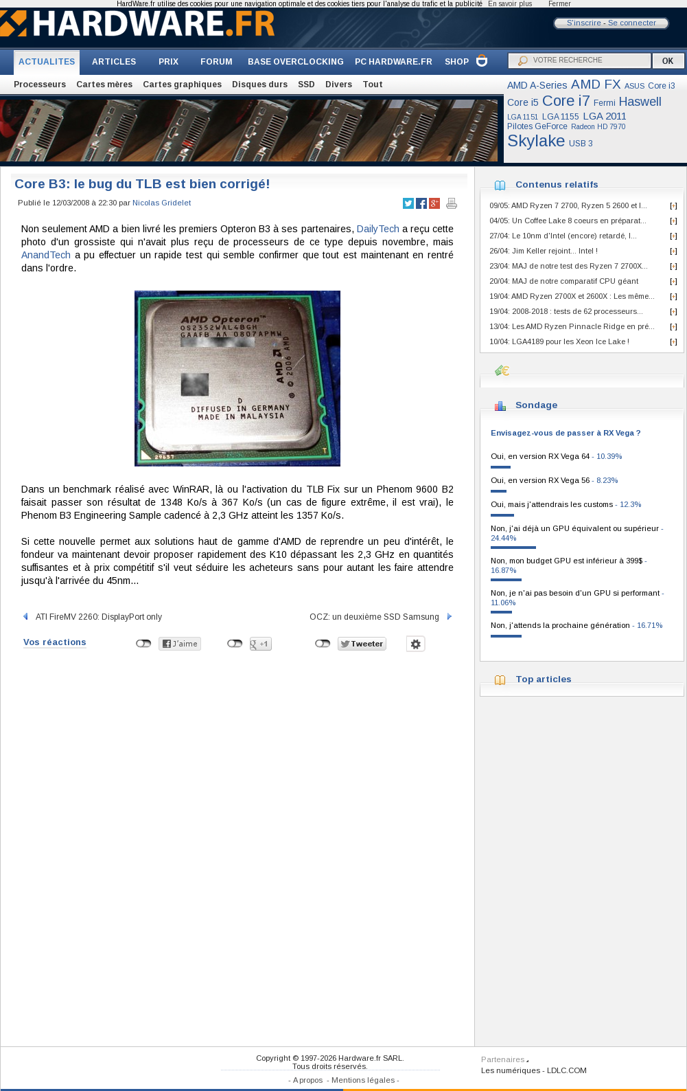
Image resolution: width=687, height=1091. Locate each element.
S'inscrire (584, 23)
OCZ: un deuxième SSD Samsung (382, 617)
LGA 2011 (605, 116)
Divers (338, 84)
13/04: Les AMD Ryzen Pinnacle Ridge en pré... (572, 326)
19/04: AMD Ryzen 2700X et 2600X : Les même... (572, 296)
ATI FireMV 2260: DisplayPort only (91, 617)
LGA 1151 (523, 117)
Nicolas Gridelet (161, 203)
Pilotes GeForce (537, 126)
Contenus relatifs (556, 184)
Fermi (605, 103)
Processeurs (40, 84)
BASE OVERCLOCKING (296, 62)
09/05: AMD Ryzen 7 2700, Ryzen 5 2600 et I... (568, 205)
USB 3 (581, 143)
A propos (308, 1080)
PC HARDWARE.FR (393, 62)
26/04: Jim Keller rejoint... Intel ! (543, 251)
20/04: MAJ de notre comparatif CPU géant (563, 281)
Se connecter (632, 23)
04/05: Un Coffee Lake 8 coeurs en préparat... (568, 220)
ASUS (634, 86)
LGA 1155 (560, 117)
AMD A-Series (537, 85)
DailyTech (378, 228)
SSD (306, 84)
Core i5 (523, 102)
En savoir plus (510, 4)
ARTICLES (114, 62)
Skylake (536, 140)
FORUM (216, 62)
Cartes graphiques (182, 84)
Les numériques (510, 1070)
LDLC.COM (567, 1070)
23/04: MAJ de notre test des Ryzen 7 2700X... (568, 266)
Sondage (536, 405)
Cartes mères (104, 84)
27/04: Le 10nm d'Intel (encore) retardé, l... (563, 236)
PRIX (168, 62)
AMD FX (596, 84)
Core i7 (566, 100)
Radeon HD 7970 (598, 127)
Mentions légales (363, 1080)
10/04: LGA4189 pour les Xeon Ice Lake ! (559, 341)
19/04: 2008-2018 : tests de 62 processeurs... (566, 311)
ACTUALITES (47, 62)
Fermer (559, 4)
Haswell (640, 102)
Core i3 (661, 86)
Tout (372, 84)
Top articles (543, 679)
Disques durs (260, 84)
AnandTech (46, 254)
